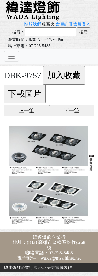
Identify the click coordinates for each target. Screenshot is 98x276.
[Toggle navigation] (11, 56)
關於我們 (32, 24)
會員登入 (81, 24)
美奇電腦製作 (59, 267)
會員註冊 (64, 24)
